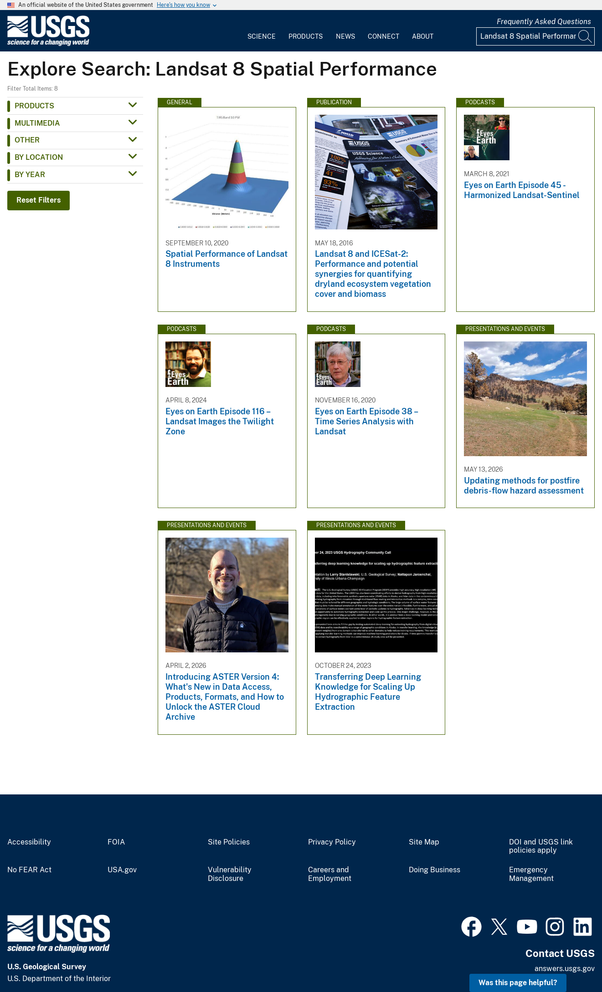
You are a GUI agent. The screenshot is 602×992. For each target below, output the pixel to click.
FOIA (116, 842)
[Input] (535, 36)
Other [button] (27, 140)
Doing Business (434, 870)
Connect (383, 36)
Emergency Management (531, 874)
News (345, 36)
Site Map (424, 842)
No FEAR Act (29, 870)
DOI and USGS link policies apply (541, 846)
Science (261, 36)
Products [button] (34, 106)
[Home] (48, 44)
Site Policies (229, 842)
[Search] (585, 36)
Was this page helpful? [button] (518, 982)
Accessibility (29, 842)
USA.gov (122, 870)
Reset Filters (38, 200)
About (422, 36)
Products (305, 36)
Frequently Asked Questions (544, 21)
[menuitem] (261, 30)
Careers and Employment (329, 874)
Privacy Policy (332, 842)
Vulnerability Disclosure (230, 874)
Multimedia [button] (37, 123)
